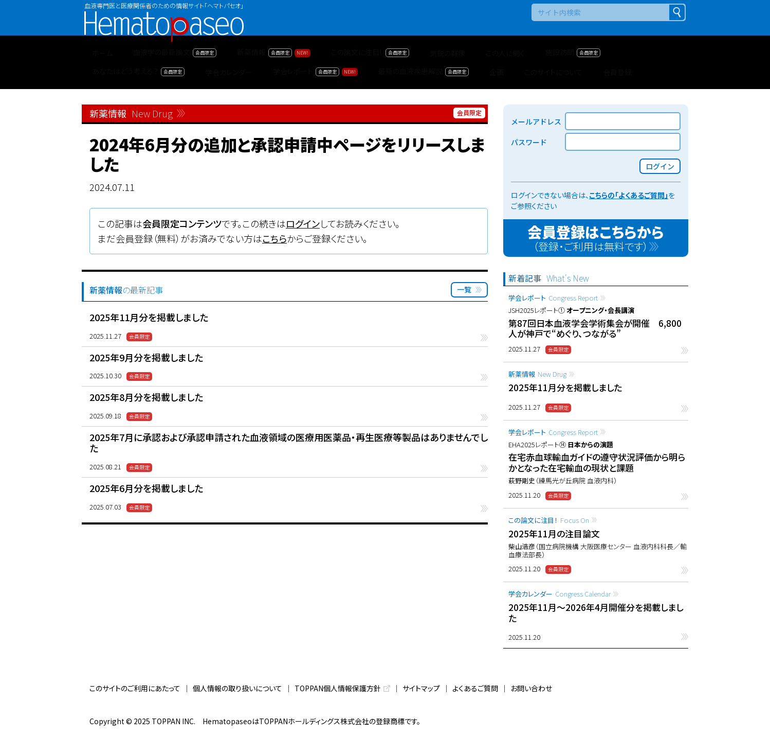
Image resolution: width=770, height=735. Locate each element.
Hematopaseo (164, 15)
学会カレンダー (559, 593)
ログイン (303, 223)
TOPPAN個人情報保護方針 (338, 688)
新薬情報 (537, 374)
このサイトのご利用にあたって (134, 688)
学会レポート (553, 297)
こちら (274, 238)
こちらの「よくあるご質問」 (628, 195)
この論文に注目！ (548, 520)
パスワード (529, 142)
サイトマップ (421, 688)
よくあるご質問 (475, 688)
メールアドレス (536, 121)
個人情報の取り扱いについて (237, 688)
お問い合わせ (531, 688)
